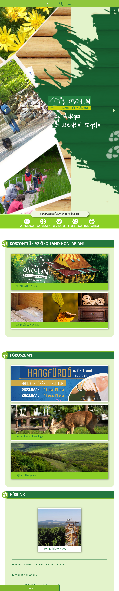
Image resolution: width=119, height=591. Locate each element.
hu (48, 3)
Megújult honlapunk (24, 575)
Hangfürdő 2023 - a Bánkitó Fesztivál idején (38, 564)
